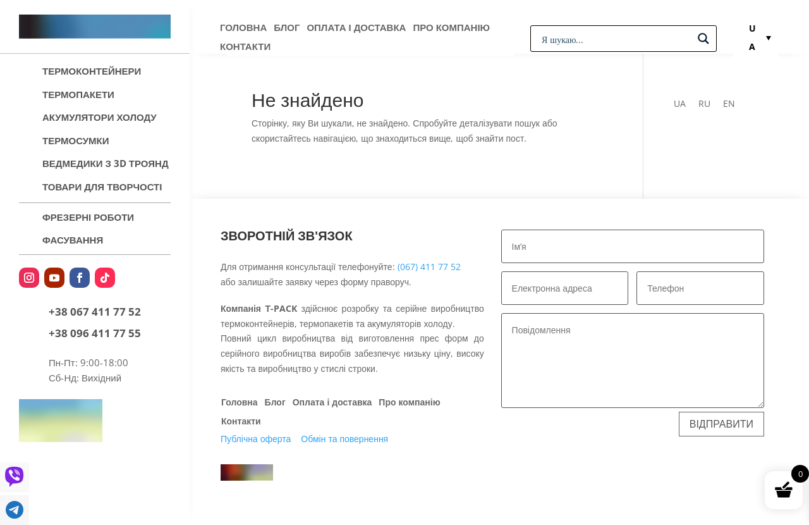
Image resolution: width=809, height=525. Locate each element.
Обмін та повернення (344, 439)
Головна (243, 28)
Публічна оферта (256, 439)
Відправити (721, 424)
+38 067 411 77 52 (95, 311)
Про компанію (451, 28)
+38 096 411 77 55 (95, 333)
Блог (287, 28)
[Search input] (615, 38)
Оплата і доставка (356, 28)
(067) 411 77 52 (429, 267)
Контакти (245, 47)
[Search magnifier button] (703, 38)
